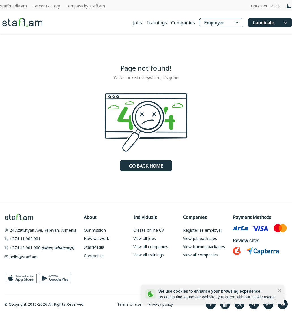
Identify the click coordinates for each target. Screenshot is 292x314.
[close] (280, 290)
